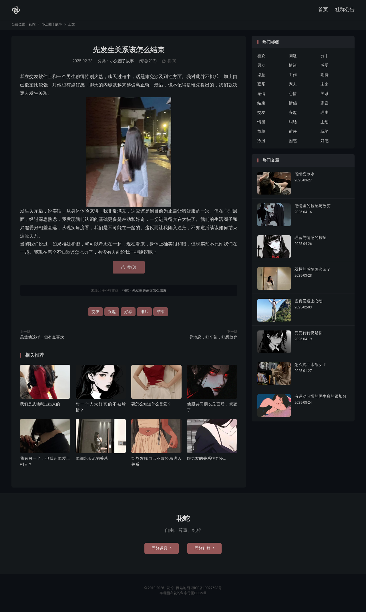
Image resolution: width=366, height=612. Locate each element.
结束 (161, 314)
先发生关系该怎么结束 (128, 52)
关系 (325, 96)
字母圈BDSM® (195, 596)
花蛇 (16, 10)
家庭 (325, 106)
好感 (128, 314)
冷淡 (261, 143)
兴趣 (112, 314)
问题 (293, 58)
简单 (261, 134)
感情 (261, 96)
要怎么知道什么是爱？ (151, 406)
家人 (293, 87)
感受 (325, 68)
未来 (325, 87)
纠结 (293, 124)
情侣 (293, 106)
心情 (293, 96)
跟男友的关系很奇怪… (206, 461)
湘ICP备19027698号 (206, 591)
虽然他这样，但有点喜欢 (42, 340)
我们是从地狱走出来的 (40, 406)
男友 (261, 68)
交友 (96, 314)
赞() (169, 64)
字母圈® (166, 596)
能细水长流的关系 (92, 461)
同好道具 (162, 550)
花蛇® (179, 596)
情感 (261, 124)
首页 (323, 10)
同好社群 (204, 550)
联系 (261, 87)
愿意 (261, 77)
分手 (325, 58)
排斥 (144, 314)
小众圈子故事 (51, 27)
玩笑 (325, 134)
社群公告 (345, 10)
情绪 (293, 68)
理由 (325, 115)
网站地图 (183, 591)
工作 (293, 77)
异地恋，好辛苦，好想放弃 (213, 340)
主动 (325, 124)
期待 (325, 77)
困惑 (293, 143)
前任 (293, 134)
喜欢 (261, 58)
